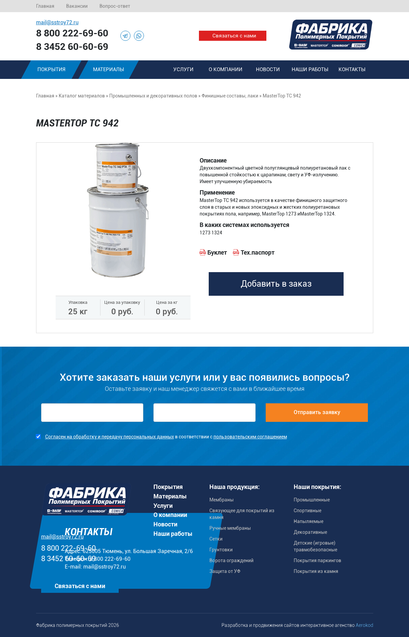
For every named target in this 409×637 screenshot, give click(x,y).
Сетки (216, 539)
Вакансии (77, 6)
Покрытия (51, 69)
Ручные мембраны (230, 528)
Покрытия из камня (316, 571)
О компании (225, 69)
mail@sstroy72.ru (57, 22)
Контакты (352, 69)
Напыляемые (308, 521)
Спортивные (307, 510)
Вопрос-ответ (114, 6)
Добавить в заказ (276, 284)
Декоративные (310, 532)
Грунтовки (221, 549)
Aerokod (364, 625)
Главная (45, 6)
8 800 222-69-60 (72, 33)
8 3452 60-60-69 (72, 46)
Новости (268, 69)
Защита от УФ (224, 571)
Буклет (217, 252)
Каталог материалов (82, 95)
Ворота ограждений (231, 560)
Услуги (183, 69)
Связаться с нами (234, 36)
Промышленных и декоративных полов (153, 95)
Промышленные (312, 499)
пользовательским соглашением (250, 436)
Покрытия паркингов (317, 560)
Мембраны (221, 499)
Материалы (108, 69)
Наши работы (310, 69)
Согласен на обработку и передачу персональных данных (109, 436)
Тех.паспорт (257, 252)
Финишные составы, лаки (230, 95)
